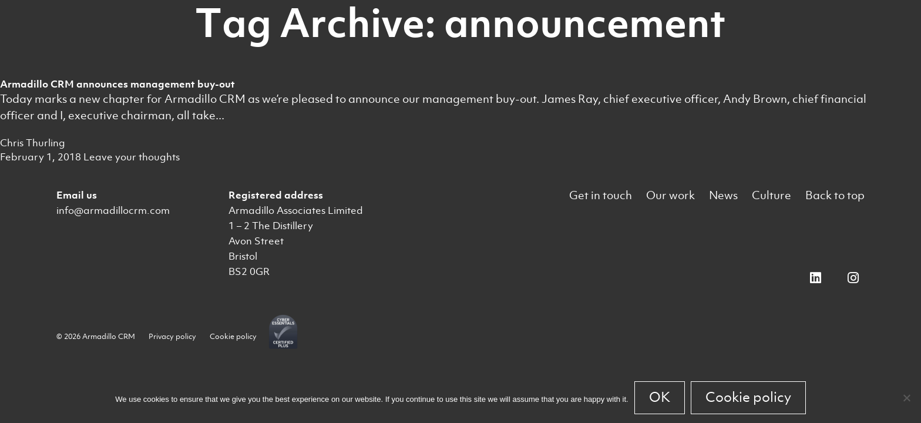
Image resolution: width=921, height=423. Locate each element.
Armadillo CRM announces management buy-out (117, 84)
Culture (771, 195)
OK (659, 397)
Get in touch (600, 195)
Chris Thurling (32, 142)
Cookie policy (233, 336)
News (723, 195)
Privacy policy (172, 336)
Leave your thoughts (131, 156)
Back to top (835, 195)
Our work (670, 195)
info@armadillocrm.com (113, 210)
